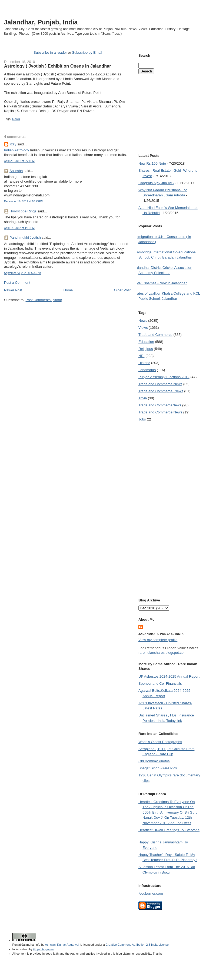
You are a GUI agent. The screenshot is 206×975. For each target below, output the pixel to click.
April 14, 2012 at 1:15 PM (19, 228)
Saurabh (16, 171)
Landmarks (147, 370)
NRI (141, 356)
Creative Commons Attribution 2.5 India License (137, 944)
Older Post (122, 290)
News (16, 118)
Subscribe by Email (87, 52)
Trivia (142, 398)
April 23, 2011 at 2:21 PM (19, 161)
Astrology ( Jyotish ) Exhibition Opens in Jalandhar (57, 65)
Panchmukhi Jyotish (25, 237)
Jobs (142, 419)
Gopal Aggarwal (43, 949)
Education (146, 342)
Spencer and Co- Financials (160, 683)
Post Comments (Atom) (44, 300)
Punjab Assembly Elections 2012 (164, 377)
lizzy (12, 144)
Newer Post (13, 290)
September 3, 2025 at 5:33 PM (22, 273)
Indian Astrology (16, 150)
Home (68, 290)
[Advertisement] (67, 312)
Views (143, 328)
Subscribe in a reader (50, 52)
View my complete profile (157, 640)
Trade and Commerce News (159, 405)
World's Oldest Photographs (160, 742)
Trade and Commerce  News (160, 391)
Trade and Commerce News (160, 384)
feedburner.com (150, 893)
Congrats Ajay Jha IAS (156, 183)
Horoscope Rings (22, 211)
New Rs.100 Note (152, 163)
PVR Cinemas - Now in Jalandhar (160, 283)
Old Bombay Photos (154, 761)
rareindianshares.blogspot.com (162, 653)
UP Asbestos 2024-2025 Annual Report (169, 676)
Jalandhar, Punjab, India (41, 22)
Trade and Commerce (155, 335)
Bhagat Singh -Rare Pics (157, 768)
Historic (144, 363)
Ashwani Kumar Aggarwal (62, 944)
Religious (145, 349)
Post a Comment (17, 283)
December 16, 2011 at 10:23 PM (23, 201)
